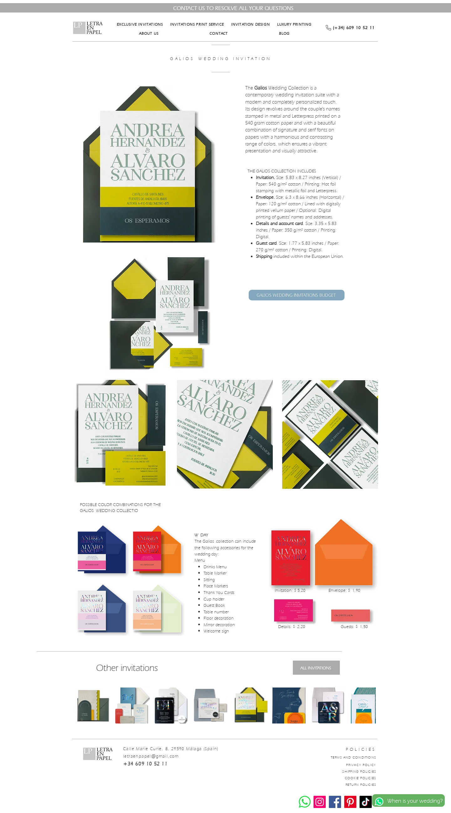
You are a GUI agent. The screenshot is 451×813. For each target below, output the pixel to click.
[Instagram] (320, 802)
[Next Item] (365, 705)
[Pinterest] (350, 802)
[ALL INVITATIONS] (316, 668)
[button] (147, 164)
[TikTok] (366, 802)
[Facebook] (335, 802)
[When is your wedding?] (408, 800)
